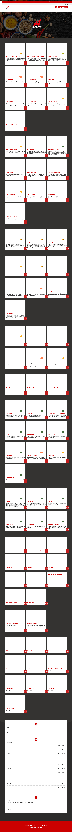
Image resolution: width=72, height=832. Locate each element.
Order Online (64, 7)
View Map (9, 804)
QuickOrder (30, 825)
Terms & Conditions (44, 825)
